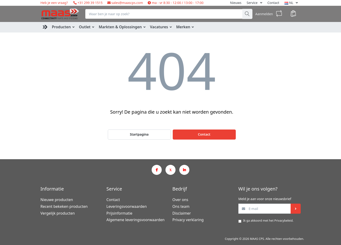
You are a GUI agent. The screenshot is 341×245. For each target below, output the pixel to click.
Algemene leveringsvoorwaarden (135, 219)
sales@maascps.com (127, 2)
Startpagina (139, 134)
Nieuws (235, 2)
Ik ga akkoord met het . (268, 221)
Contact (273, 2)
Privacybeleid (283, 221)
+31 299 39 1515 (90, 2)
